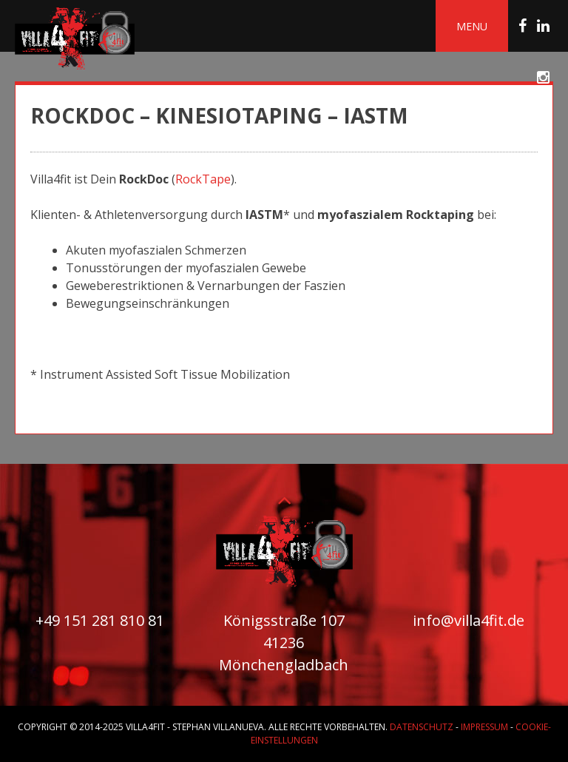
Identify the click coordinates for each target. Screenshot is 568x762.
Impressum (484, 727)
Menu (471, 26)
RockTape (203, 179)
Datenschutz (421, 727)
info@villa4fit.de (468, 620)
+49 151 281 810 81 (100, 620)
